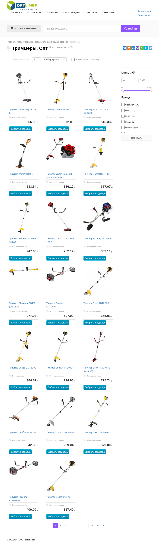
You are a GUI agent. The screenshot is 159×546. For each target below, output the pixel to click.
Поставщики (71, 12)
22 (92, 525)
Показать (136, 138)
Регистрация (144, 15)
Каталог (17, 12)
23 (98, 525)
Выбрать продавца (20, 129)
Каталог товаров (25, 42)
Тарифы (52, 12)
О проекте (34, 12)
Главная (11, 42)
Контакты (108, 12)
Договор (90, 12)
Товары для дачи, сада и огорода (51, 42)
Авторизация (144, 11)
